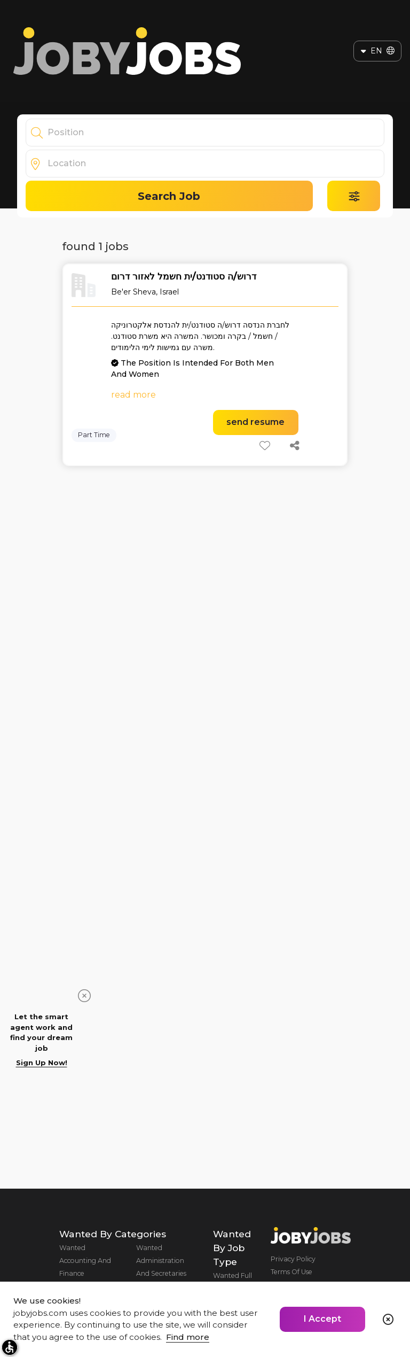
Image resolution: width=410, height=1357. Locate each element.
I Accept (322, 1319)
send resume (255, 422)
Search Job (169, 196)
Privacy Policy (293, 1259)
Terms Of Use (291, 1272)
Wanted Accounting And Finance (85, 1260)
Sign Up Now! (41, 1062)
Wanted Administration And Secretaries (161, 1260)
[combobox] (216, 132)
